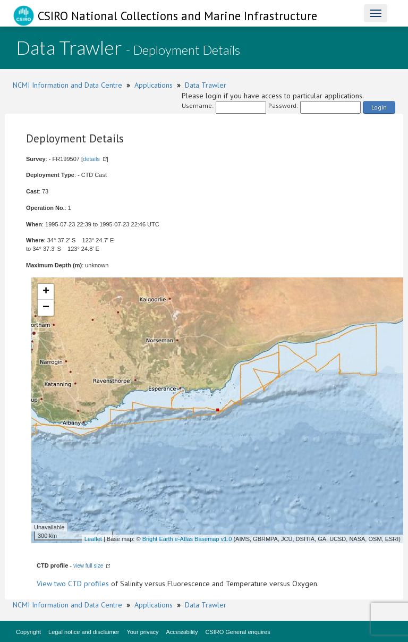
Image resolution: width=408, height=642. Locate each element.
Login (379, 107)
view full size (88, 566)
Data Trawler (205, 85)
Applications (153, 85)
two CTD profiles (81, 583)
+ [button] (45, 292)
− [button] (45, 308)
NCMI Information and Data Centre (67, 85)
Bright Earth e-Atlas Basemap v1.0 (187, 539)
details (91, 159)
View (45, 583)
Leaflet (93, 539)
